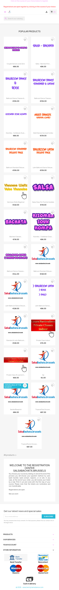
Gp (43, 375)
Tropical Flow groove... (43, 409)
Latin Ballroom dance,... (43, 306)
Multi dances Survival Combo (43, 133)
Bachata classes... (16, 237)
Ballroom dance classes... (16, 271)
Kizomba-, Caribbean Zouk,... (16, 133)
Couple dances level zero (16, 64)
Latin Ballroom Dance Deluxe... (43, 167)
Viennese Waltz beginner (16, 202)
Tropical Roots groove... (29, 444)
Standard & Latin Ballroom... (15, 340)
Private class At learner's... (15, 375)
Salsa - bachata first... (43, 64)
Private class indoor (43, 340)
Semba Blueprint (16, 409)
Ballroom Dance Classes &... (15, 98)
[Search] (14, 19)
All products (10, 455)
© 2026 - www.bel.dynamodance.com (29, 587)
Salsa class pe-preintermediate (43, 202)
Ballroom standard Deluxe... (15, 167)
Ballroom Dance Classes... (43, 98)
